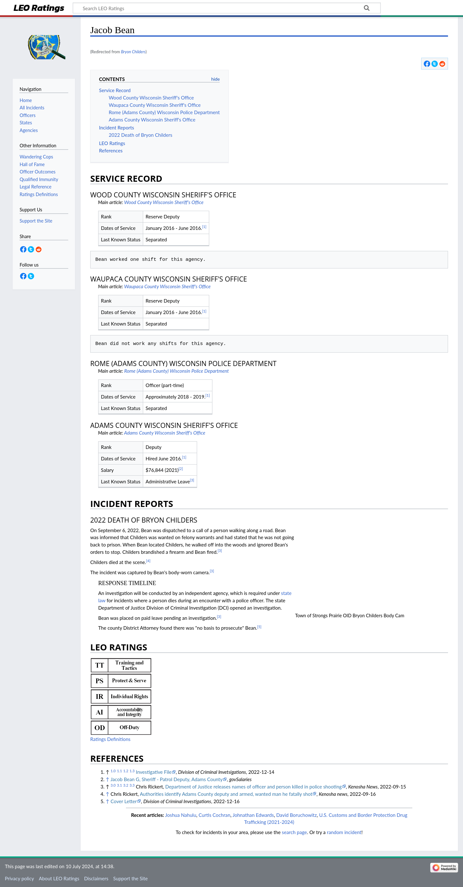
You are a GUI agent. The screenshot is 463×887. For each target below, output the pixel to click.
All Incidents (31, 107)
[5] (259, 627)
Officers (27, 115)
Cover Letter (124, 801)
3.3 (132, 785)
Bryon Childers (133, 51)
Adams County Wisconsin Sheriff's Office (164, 433)
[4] (148, 561)
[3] (192, 480)
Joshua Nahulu (180, 815)
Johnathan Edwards (253, 815)
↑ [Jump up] (107, 779)
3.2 (125, 785)
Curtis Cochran (215, 815)
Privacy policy (19, 878)
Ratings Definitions (110, 739)
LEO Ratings (39, 8)
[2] (181, 468)
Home (25, 100)
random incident (344, 832)
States (25, 122)
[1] (204, 226)
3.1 (119, 785)
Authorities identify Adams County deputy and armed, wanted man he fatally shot (226, 794)
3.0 (113, 785)
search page (294, 832)
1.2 (125, 771)
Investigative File (154, 772)
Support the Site (130, 878)
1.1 (119, 771)
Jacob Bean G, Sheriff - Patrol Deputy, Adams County (166, 779)
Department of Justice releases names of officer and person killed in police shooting (253, 786)
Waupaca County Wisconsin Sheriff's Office (167, 286)
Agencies (28, 130)
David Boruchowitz (296, 815)
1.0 (113, 771)
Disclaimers (96, 878)
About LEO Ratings (59, 878)
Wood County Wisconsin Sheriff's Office (163, 202)
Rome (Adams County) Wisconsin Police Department (176, 371)
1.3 (132, 771)
